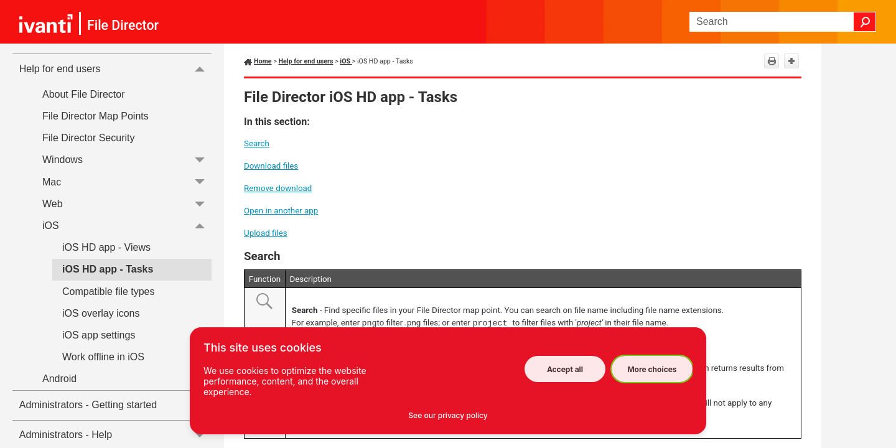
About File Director (83, 94)
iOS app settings (98, 335)
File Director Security (88, 138)
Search (256, 143)
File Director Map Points (95, 116)
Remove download (278, 188)
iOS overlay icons (101, 313)
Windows (127, 160)
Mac (127, 182)
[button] (865, 22)
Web (127, 204)
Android (127, 379)
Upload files (265, 233)
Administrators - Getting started (88, 404)
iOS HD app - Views (106, 247)
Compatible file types (108, 291)
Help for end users (115, 68)
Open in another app (281, 210)
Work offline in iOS (103, 357)
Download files (271, 165)
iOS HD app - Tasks (107, 269)
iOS (127, 225)
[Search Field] (782, 22)
